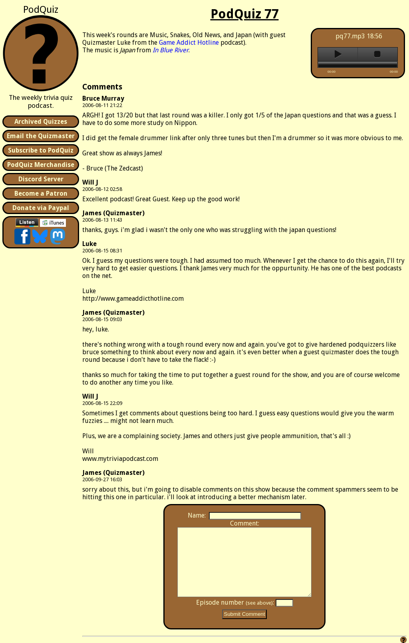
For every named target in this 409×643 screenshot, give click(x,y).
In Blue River (171, 50)
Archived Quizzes (40, 121)
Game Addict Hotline (189, 42)
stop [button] (377, 54)
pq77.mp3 (350, 36)
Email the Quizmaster (41, 136)
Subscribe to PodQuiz (40, 150)
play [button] (337, 54)
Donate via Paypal (40, 208)
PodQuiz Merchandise (40, 165)
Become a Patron (41, 193)
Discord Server (41, 179)
